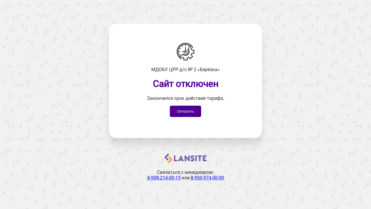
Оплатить (185, 111)
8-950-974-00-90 (207, 178)
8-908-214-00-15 (164, 178)
